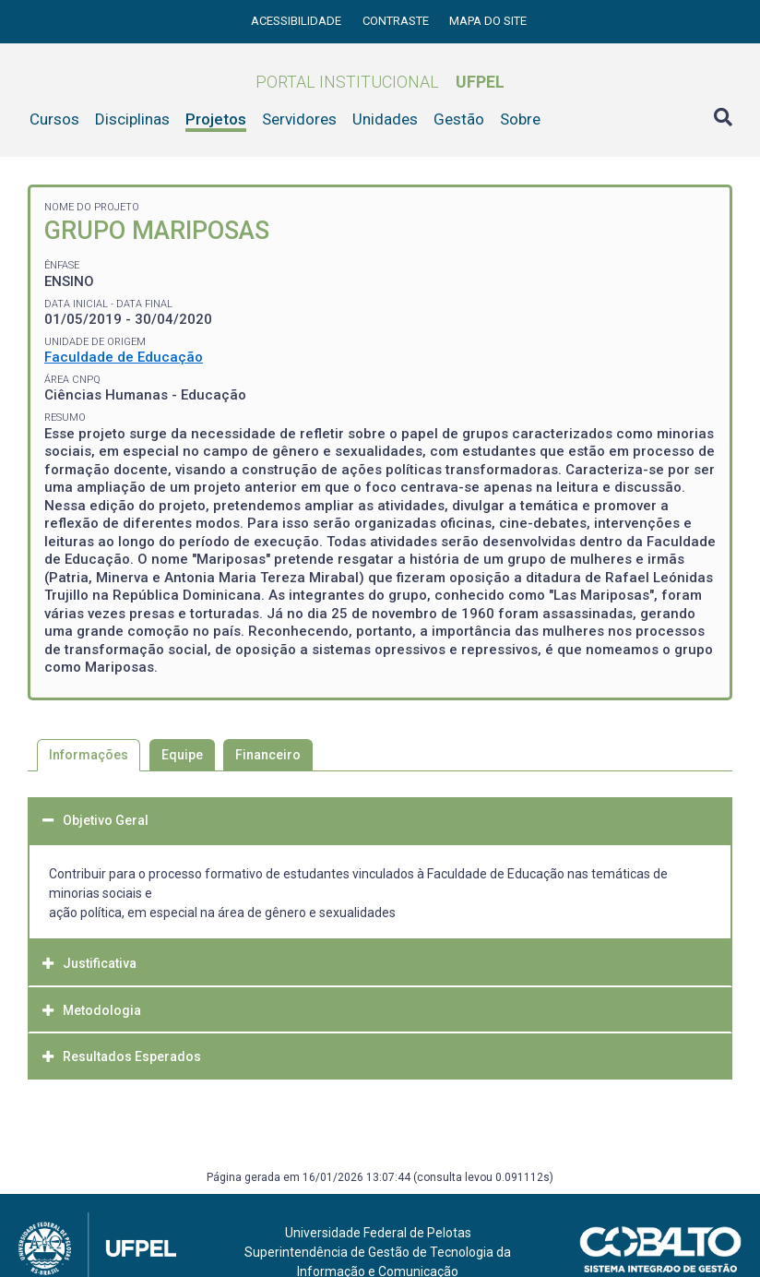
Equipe (182, 754)
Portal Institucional (380, 81)
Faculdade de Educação (123, 357)
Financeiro (268, 754)
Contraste (397, 21)
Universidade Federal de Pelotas (378, 1232)
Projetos (215, 119)
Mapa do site (488, 21)
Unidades (385, 119)
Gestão (458, 119)
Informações (88, 754)
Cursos (54, 119)
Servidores (299, 119)
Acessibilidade (297, 21)
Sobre (520, 119)
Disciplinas (132, 119)
